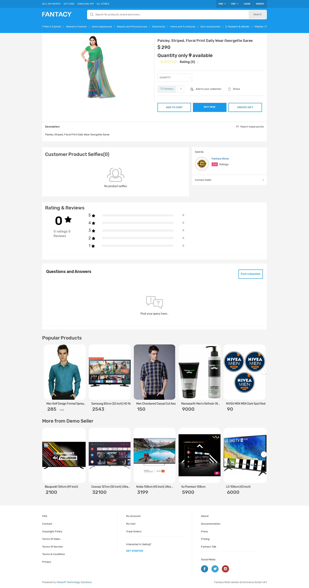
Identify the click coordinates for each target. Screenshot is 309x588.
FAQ (44, 516)
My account (133, 516)
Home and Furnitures (182, 26)
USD (234, 3)
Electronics (158, 26)
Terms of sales (51, 538)
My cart (131, 523)
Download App (85, 4)
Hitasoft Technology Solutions (74, 582)
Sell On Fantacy (51, 4)
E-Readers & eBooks (237, 26)
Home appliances (102, 26)
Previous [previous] (45, 373)
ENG (222, 3)
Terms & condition (53, 554)
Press (204, 531)
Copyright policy (52, 531)
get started (134, 550)
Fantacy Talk (208, 546)
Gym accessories (210, 26)
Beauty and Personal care (132, 26)
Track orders (133, 531)
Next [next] (264, 373)
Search (257, 14)
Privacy (46, 561)
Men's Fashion (52, 26)
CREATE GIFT (245, 107)
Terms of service (52, 546)
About (205, 516)
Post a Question (251, 273)
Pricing (205, 538)
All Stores (103, 4)
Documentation (210, 523)
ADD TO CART (174, 107)
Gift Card (69, 4)
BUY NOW (209, 106)
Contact (47, 523)
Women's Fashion (76, 26)
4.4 (215, 164)
